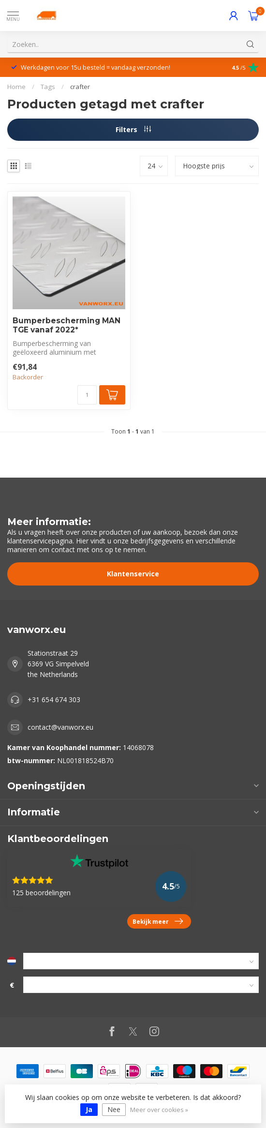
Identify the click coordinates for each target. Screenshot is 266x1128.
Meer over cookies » (159, 1110)
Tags (48, 86)
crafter (80, 86)
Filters (133, 129)
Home (16, 86)
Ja (89, 1109)
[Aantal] (87, 395)
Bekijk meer (158, 921)
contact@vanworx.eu (60, 727)
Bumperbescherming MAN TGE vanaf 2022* (66, 325)
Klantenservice (133, 573)
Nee (113, 1109)
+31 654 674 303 (54, 699)
